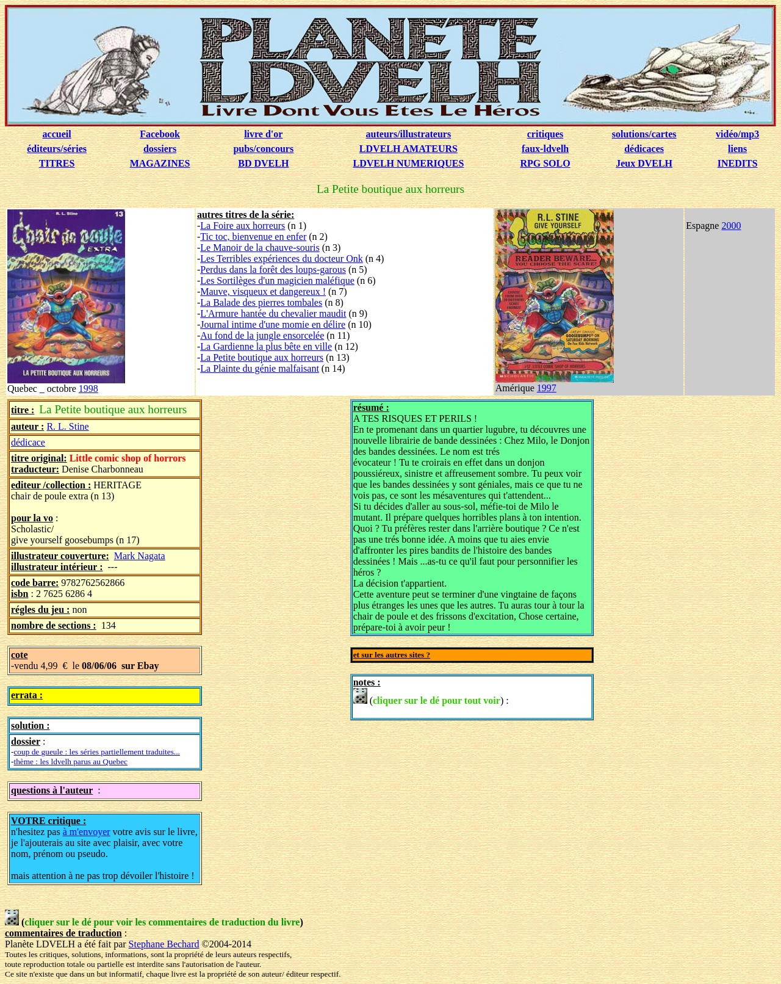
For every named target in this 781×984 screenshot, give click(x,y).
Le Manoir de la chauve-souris (259, 247)
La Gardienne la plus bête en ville (266, 346)
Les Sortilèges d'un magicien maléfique (277, 280)
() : (431, 697)
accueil (57, 134)
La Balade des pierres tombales (261, 302)
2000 (731, 225)
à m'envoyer (86, 832)
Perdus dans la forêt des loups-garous (273, 269)
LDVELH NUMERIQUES (408, 163)
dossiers (159, 148)
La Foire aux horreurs (242, 225)
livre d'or (263, 134)
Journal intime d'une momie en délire (272, 324)
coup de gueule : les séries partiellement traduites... (96, 751)
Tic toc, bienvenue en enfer (253, 236)
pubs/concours (263, 148)
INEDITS (738, 163)
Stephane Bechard (164, 944)
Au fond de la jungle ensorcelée (262, 335)
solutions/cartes (644, 134)
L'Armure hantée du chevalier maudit (273, 313)
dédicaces (644, 148)
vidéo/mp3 (737, 134)
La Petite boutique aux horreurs (261, 357)
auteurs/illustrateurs (409, 134)
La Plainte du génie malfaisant (259, 368)
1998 (88, 388)
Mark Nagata (139, 556)
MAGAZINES (160, 163)
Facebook (160, 134)
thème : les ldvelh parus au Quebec (70, 761)
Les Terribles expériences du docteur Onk (281, 258)
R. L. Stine (67, 426)
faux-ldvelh (545, 148)
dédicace (28, 442)
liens (737, 148)
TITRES (57, 163)
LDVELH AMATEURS (408, 148)
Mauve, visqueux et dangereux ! (263, 291)
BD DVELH (263, 163)
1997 (546, 388)
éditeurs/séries (57, 148)
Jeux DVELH (644, 163)
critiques (545, 134)
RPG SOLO (545, 163)
